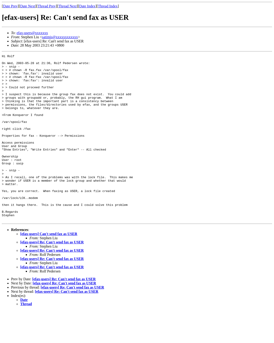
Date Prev (10, 6)
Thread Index (108, 6)
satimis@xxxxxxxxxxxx (60, 37)
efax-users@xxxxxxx (32, 33)
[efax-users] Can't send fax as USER (48, 267)
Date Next (27, 6)
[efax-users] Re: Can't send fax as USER (52, 275)
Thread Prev (47, 6)
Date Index (87, 6)
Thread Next (67, 6)
